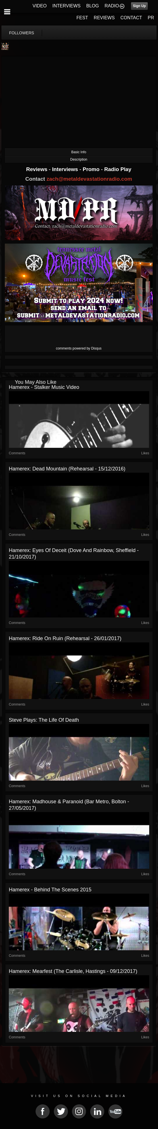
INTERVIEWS (66, 5)
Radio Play (117, 169)
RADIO (112, 5)
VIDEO (39, 5)
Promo (92, 169)
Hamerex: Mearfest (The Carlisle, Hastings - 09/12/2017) (73, 971)
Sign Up (139, 6)
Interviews (65, 169)
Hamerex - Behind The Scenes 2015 (50, 889)
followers (21, 33)
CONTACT (131, 17)
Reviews (37, 169)
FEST (82, 17)
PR (151, 17)
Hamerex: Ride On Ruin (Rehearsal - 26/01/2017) (65, 638)
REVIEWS (104, 17)
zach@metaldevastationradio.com (89, 179)
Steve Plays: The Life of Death (44, 720)
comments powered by (79, 348)
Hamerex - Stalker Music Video (44, 387)
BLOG (92, 5)
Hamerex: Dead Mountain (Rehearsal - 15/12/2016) (67, 469)
